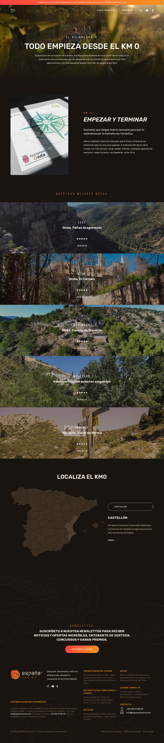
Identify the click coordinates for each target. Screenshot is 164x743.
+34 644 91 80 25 (57, 714)
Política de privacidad (111, 731)
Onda (111, 540)
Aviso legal (148, 731)
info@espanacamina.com (21, 714)
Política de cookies (132, 731)
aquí (124, 2)
